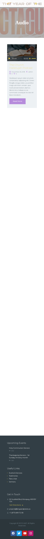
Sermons (12, 482)
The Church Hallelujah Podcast (21, 66)
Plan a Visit (13, 479)
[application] (22, 59)
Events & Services (15, 473)
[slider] (20, 58)
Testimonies (13, 476)
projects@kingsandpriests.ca (19, 509)
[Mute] (30, 58)
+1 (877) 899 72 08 (16, 513)
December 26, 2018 (18, 72)
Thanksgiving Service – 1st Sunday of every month (19, 456)
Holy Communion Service (19, 448)
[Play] (9, 58)
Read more (17, 101)
